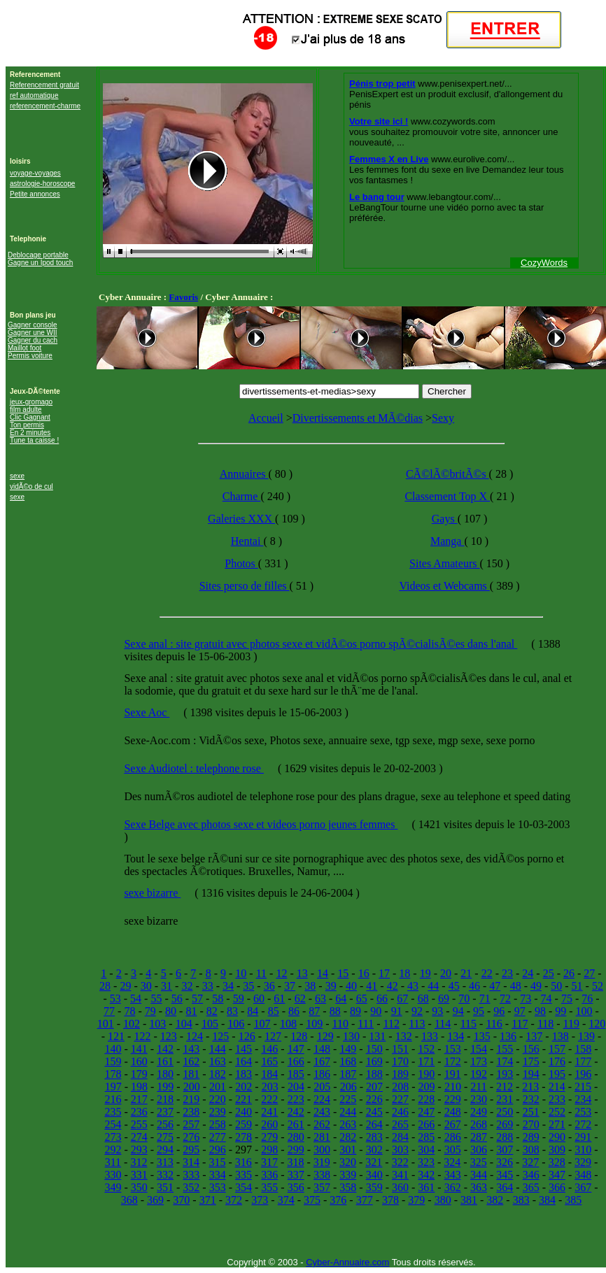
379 (416, 1200)
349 (112, 1187)
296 (217, 1149)
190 (426, 1074)
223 (296, 1099)
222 (269, 1099)
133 (429, 1036)
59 (238, 998)
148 (321, 1049)
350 (139, 1187)
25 (548, 973)
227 (400, 1099)
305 (452, 1149)
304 (426, 1149)
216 (112, 1099)
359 (374, 1187)
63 (320, 998)
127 (273, 1036)
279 (269, 1137)
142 (165, 1049)
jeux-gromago (31, 402)
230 (478, 1099)
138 (560, 1036)
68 (423, 998)
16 (363, 973)
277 (217, 1137)
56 (177, 998)
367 (583, 1187)
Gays (445, 519)
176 (557, 1061)
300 (321, 1149)
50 (556, 986)
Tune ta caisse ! (34, 440)
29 (125, 986)
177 (583, 1061)
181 (191, 1074)
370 (181, 1200)
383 (521, 1200)
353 (217, 1187)
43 (412, 986)
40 (351, 986)
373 (259, 1200)
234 (583, 1099)
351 (165, 1187)
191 (452, 1074)
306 (478, 1149)
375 (312, 1200)
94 (458, 1011)
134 (455, 1036)
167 (321, 1061)
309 (557, 1149)
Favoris (183, 297)
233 (557, 1099)
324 (452, 1162)
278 (243, 1137)
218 (165, 1099)
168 (347, 1061)
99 (560, 1011)
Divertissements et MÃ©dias (358, 418)
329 (583, 1162)
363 (478, 1187)
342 (426, 1175)
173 (478, 1061)
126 (247, 1036)
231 (504, 1099)
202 (243, 1087)
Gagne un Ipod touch (40, 262)
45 (454, 986)
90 (375, 1011)
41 (371, 986)
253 (583, 1112)
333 (191, 1175)
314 (191, 1162)
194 (531, 1074)
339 (347, 1175)
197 (113, 1087)
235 (112, 1112)
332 (165, 1175)
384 (547, 1200)
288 (504, 1137)
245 (374, 1112)
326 (504, 1162)
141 (139, 1049)
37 (289, 986)
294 (165, 1149)
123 (168, 1036)
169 (374, 1061)
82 (212, 1011)
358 (347, 1187)
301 (347, 1149)
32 (186, 986)
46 (474, 986)
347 (557, 1175)
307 (504, 1149)
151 (400, 1049)
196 (583, 1074)
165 (269, 1061)
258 (217, 1124)
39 (331, 986)
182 (217, 1074)
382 (494, 1200)
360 (400, 1187)
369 (155, 1200)
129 (325, 1036)
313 (165, 1162)
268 (478, 1124)
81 (191, 1011)
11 (261, 973)
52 (597, 986)
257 (191, 1124)
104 (184, 1024)
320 (347, 1162)
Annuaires (244, 474)
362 (452, 1187)
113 (417, 1024)
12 (281, 973)
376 (338, 1200)
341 (400, 1175)
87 (314, 1011)
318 (295, 1162)
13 (302, 973)
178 (112, 1074)
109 (314, 1024)
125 (220, 1036)
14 (322, 973)
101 (105, 1024)
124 (194, 1036)
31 (166, 986)
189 (400, 1074)
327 (530, 1162)
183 (243, 1074)
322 (400, 1162)
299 (296, 1149)
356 (296, 1187)
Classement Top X (447, 496)
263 (347, 1124)
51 (577, 986)
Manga (447, 541)
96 (499, 1011)
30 (146, 986)
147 (296, 1049)
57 (197, 998)
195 (557, 1074)
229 (452, 1099)
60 (259, 998)
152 (426, 1049)
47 (494, 986)
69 (443, 998)
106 (235, 1024)
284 (400, 1137)
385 (573, 1200)
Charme (242, 496)
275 (165, 1137)
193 (504, 1074)
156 (531, 1049)
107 (262, 1024)
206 (348, 1087)
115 (468, 1024)
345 (504, 1175)
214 (557, 1087)
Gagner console (32, 325)
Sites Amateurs (444, 563)
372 (233, 1200)
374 (286, 1200)
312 (138, 1162)
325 (478, 1162)
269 (504, 1124)
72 (505, 998)
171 (426, 1061)
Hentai (247, 541)
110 (340, 1024)
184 (269, 1074)
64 (340, 998)
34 (228, 986)
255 (139, 1124)
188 (374, 1074)
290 (557, 1137)
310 (583, 1149)
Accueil (265, 418)
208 (400, 1087)
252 (557, 1112)
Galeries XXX (241, 519)
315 (217, 1162)
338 (321, 1175)
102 (131, 1024)
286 (452, 1137)
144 (217, 1049)
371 (207, 1200)
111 (366, 1024)
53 (115, 998)
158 (583, 1049)
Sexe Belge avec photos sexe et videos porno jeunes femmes (260, 824)
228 (426, 1099)
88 (335, 1011)
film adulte (26, 409)
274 (139, 1137)
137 (534, 1036)
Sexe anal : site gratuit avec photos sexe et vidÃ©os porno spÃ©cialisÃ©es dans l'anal (320, 644)
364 (504, 1187)
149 (347, 1049)
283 (374, 1137)
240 (243, 1112)
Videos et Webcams (444, 586)
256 (165, 1124)
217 (139, 1099)
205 (321, 1087)
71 (485, 998)
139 (586, 1036)
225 (347, 1099)
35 (248, 986)
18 (404, 973)
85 (273, 1011)
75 (566, 998)
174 (504, 1061)
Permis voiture (30, 356)
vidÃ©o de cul (31, 486)
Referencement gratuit (44, 85)
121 (116, 1036)
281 (321, 1137)
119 (571, 1024)
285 (426, 1137)
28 (105, 986)
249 (478, 1112)
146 (269, 1049)
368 (129, 1200)
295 (191, 1149)
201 (217, 1087)
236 (139, 1112)
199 (165, 1087)
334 (217, 1175)
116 (494, 1024)
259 (243, 1124)
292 (112, 1149)
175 (531, 1061)
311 (113, 1162)
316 (243, 1162)
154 (478, 1049)
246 (400, 1112)
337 (296, 1175)
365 (531, 1187)
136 (508, 1036)
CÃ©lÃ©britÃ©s (447, 474)
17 (384, 973)
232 (531, 1099)
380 (443, 1200)
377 (364, 1200)
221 (243, 1099)
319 (321, 1162)
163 (217, 1061)
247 (426, 1112)
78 (129, 1011)
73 (525, 998)
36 (269, 986)
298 (269, 1149)
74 (546, 998)
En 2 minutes (30, 432)
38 (310, 986)
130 (351, 1036)
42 (392, 986)
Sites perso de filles (244, 586)
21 (466, 973)
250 (504, 1112)
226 (374, 1099)
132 (403, 1036)
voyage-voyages (35, 173)
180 (165, 1074)
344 (478, 1175)
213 (530, 1087)
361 (426, 1187)
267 (452, 1124)
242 (296, 1112)
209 (426, 1087)
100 (584, 1011)
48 (515, 986)
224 (321, 1099)
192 (478, 1074)
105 (210, 1024)
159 (112, 1061)
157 (557, 1049)
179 (139, 1074)
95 (478, 1011)
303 (400, 1149)
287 (478, 1137)
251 (531, 1112)
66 (382, 998)
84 (252, 1011)
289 (531, 1137)
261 (296, 1124)
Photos (241, 563)
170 (400, 1061)
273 (112, 1137)
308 (531, 1149)
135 (482, 1036)
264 (374, 1124)
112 (391, 1024)
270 (531, 1124)
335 (243, 1175)
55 (156, 998)
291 (583, 1137)
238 (191, 1112)
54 (135, 998)
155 (504, 1049)
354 (243, 1187)
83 (232, 1011)
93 (437, 1011)
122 (142, 1036)
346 (531, 1175)
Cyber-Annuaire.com (347, 1262)
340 (374, 1175)
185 (296, 1074)
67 (402, 998)
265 (400, 1124)
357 (321, 1187)
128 (298, 1036)
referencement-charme (45, 106)
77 (109, 1011)
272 (583, 1124)
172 (452, 1061)
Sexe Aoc (146, 712)
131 (377, 1036)
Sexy (443, 418)
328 (557, 1162)
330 (112, 1175)
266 (426, 1124)
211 (478, 1087)
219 (191, 1099)
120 (597, 1024)
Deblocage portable (38, 255)
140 (112, 1049)
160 (139, 1061)
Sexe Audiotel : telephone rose (194, 768)
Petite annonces (35, 194)
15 (342, 973)
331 (139, 1175)
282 (347, 1137)
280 (296, 1137)
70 (464, 998)
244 (347, 1112)
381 (468, 1200)
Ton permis (27, 425)
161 (165, 1061)
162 (191, 1061)
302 (374, 1149)
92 (417, 1011)
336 (269, 1175)
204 (296, 1087)
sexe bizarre (152, 893)
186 (321, 1074)
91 (396, 1011)
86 (294, 1011)
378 (390, 1200)
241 (269, 1112)
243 (321, 1112)
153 (452, 1049)
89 (355, 1011)
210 (452, 1087)
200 (191, 1087)
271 (557, 1124)
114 (443, 1024)
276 (191, 1137)
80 (170, 1011)
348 (583, 1175)
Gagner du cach (32, 340)
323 (426, 1162)
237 (165, 1112)
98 (540, 1011)
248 (452, 1112)
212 (504, 1087)
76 (587, 998)
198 (139, 1087)
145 (243, 1049)
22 (487, 973)
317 (269, 1162)
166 (296, 1061)
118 (545, 1024)
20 (445, 973)
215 (583, 1087)
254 (112, 1124)
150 (374, 1049)
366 (557, 1187)
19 (425, 973)
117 (520, 1024)
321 (373, 1162)
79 (150, 1011)
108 (288, 1024)
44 (433, 986)
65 (361, 998)
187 (347, 1074)
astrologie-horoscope (42, 183)
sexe (17, 476)
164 (243, 1061)
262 (321, 1124)
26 (569, 973)
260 (269, 1124)
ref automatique (34, 95)
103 (157, 1024)
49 (536, 986)
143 (191, 1049)
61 (279, 998)
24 (527, 973)
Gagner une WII (32, 332)
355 (269, 1187)
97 (520, 1011)
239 (217, 1112)
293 (139, 1149)
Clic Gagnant (30, 417)
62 (300, 998)
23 (507, 973)
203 (270, 1087)
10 (240, 973)
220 (217, 1099)
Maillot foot (24, 348)
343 (452, 1175)
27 (589, 973)
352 (191, 1187)
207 (374, 1087)
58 (217, 998)
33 (207, 986)
